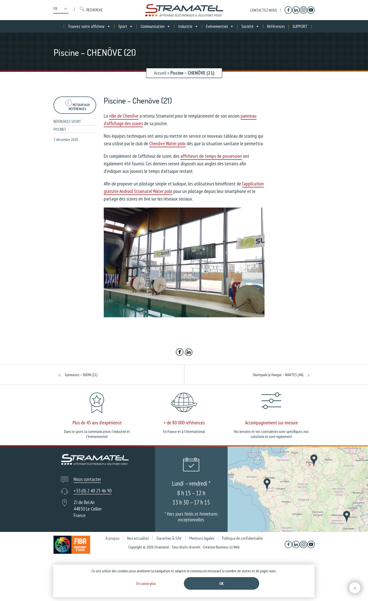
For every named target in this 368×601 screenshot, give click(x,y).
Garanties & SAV (169, 538)
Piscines (60, 129)
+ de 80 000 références (184, 422)
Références (276, 26)
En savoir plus (146, 583)
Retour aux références (77, 105)
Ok (221, 583)
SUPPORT (300, 26)
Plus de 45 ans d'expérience (97, 422)
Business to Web (228, 546)
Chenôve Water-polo (167, 143)
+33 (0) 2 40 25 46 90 (93, 490)
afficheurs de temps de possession (211, 156)
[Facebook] (288, 10)
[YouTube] (311, 10)
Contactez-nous (263, 10)
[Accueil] (60, 26)
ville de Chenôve (123, 116)
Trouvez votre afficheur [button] (89, 26)
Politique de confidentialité (242, 538)
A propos (112, 538)
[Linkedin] (296, 10)
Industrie (188, 26)
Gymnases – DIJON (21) (81, 374)
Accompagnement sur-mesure (271, 422)
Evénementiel (220, 26)
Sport (125, 26)
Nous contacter (87, 479)
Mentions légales (201, 538)
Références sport (67, 121)
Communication (156, 26)
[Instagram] (303, 10)
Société (250, 26)
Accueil (160, 73)
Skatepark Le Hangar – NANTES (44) (278, 374)
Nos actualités (138, 538)
